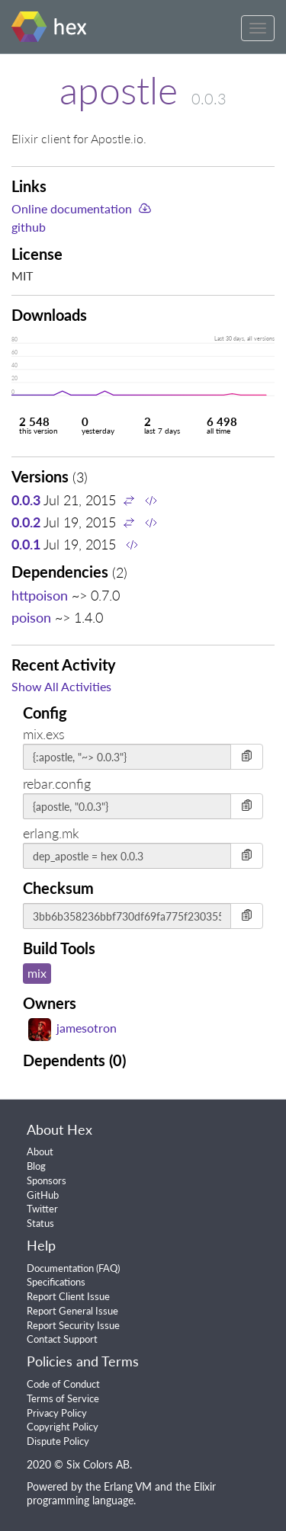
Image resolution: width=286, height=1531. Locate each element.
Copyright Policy (62, 1426)
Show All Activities (61, 686)
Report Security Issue (73, 1325)
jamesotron (72, 1027)
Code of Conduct (63, 1384)
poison (31, 617)
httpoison (39, 595)
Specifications (56, 1282)
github (28, 226)
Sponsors (46, 1180)
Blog (36, 1166)
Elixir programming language (121, 1493)
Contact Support (62, 1339)
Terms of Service (63, 1398)
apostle (118, 90)
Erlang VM (128, 1486)
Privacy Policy (57, 1413)
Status (40, 1223)
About (40, 1151)
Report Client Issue (68, 1296)
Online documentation (71, 208)
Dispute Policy (58, 1441)
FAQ (107, 1268)
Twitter (42, 1209)
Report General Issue (72, 1311)
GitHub (43, 1195)
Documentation (60, 1268)
